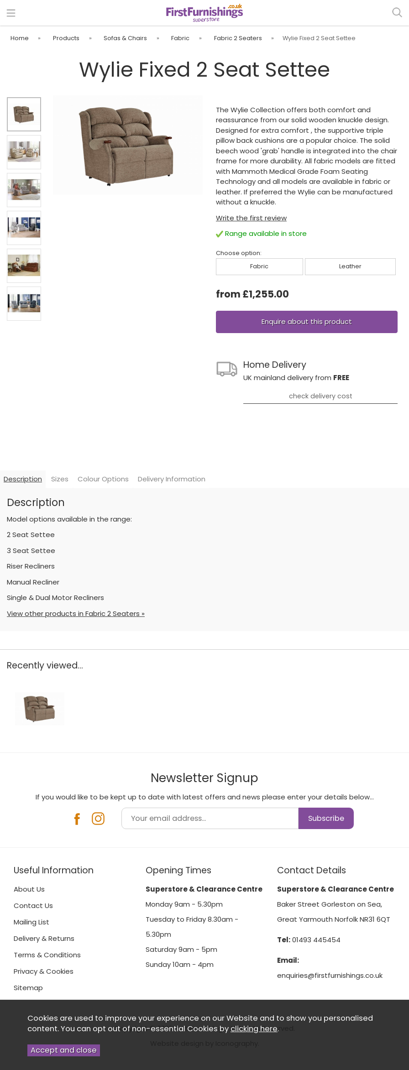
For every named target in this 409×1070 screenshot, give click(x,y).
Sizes (59, 479)
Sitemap (28, 987)
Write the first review (251, 218)
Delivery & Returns (44, 938)
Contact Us (33, 905)
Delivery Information (171, 479)
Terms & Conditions (47, 955)
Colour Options (103, 479)
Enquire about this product (307, 321)
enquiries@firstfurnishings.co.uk (330, 975)
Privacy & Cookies (43, 971)
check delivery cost (320, 396)
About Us (29, 889)
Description (23, 479)
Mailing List (31, 922)
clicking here (254, 1028)
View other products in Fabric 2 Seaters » (76, 613)
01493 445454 (316, 940)
